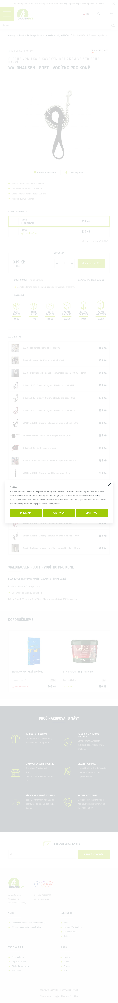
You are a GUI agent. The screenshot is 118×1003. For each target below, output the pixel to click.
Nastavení (59, 513)
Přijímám (25, 513)
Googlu (98, 495)
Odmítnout (92, 513)
